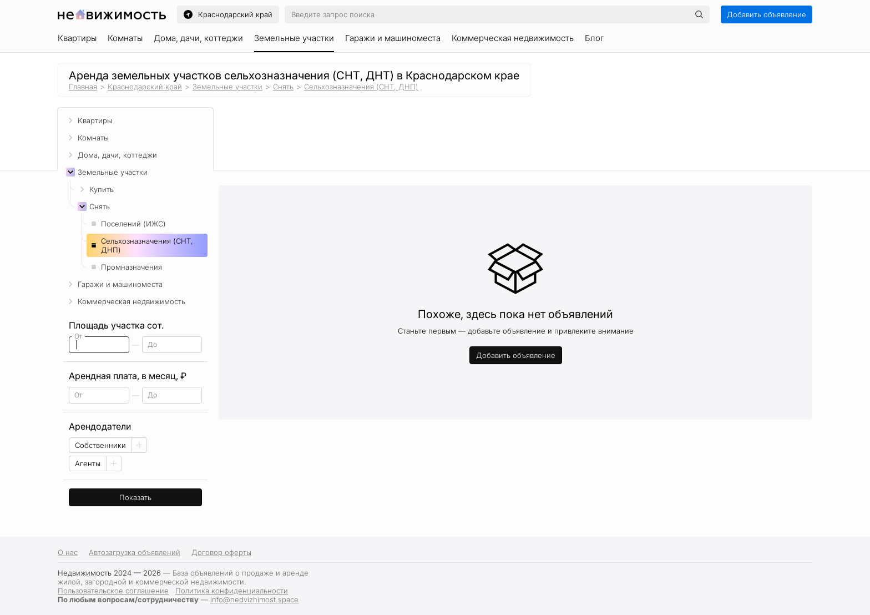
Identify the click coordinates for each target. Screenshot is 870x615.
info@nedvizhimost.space (254, 599)
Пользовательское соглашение (113, 590)
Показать (135, 497)
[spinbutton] (99, 344)
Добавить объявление (766, 14)
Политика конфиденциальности (231, 590)
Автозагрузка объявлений (134, 552)
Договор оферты (221, 552)
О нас (68, 552)
